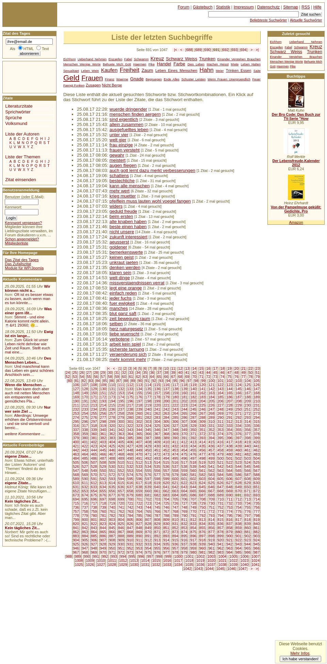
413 (193, 442)
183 (202, 397)
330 (202, 426)
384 (121, 438)
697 (103, 499)
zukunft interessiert (128, 236)
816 (230, 520)
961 (211, 548)
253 (76, 413)
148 (76, 393)
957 (175, 548)
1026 (90, 565)
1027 (101, 565)
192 (94, 401)
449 (139, 450)
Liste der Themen (22, 156)
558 (175, 471)
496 (184, 458)
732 (230, 503)
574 (130, 475)
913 (157, 540)
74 (222, 377)
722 (139, 503)
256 (103, 413)
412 (184, 442)
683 (166, 495)
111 (121, 385)
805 (130, 520)
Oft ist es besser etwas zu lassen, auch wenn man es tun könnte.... (29, 299)
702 (148, 499)
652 (76, 491)
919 (211, 540)
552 (121, 471)
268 (211, 413)
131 (112, 389)
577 (157, 475)
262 (157, 413)
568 (76, 475)
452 (166, 450)
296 (85, 422)
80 (70, 381)
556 (157, 471)
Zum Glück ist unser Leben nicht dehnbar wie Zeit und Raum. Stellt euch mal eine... (27, 346)
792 (202, 515)
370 (184, 434)
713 (248, 499)
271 (238, 413)
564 (230, 471)
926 (85, 544)
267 (202, 413)
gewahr (117, 155)
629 (248, 483)
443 (85, 450)
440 (248, 446)
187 (238, 397)
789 (175, 515)
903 (257, 536)
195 (121, 401)
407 (139, 442)
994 (123, 556)
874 (184, 532)
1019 (200, 560)
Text (45, 49)
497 (193, 458)
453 (175, 450)
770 (193, 511)
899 (220, 536)
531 (121, 466)
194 (112, 401)
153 (121, 393)
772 (211, 511)
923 (248, 540)
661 (157, 491)
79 (258, 377)
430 (157, 446)
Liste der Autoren (22, 134)
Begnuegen (154, 79)
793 (211, 515)
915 (175, 540)
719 (112, 503)
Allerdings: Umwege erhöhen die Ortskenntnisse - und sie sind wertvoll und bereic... (28, 421)
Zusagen (93, 85)
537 (175, 466)
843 (94, 528)
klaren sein (120, 272)
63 (145, 377)
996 (141, 556)
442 (76, 450)
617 (139, 483)
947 (85, 548)
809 (166, 520)
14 (194, 368)
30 (110, 372)
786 (148, 515)
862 (76, 532)
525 (257, 462)
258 (121, 413)
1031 (145, 565)
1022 (233, 560)
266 (193, 413)
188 (248, 397)
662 (166, 491)
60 (124, 377)
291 (230, 417)
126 (257, 385)
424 (103, 446)
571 (103, 475)
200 (166, 401)
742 (130, 507)
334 (238, 426)
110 (112, 385)
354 (230, 430)
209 (248, 401)
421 (76, 446)
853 (184, 528)
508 (103, 462)
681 (148, 495)
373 (211, 434)
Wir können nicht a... (27, 288)
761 (112, 511)
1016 (167, 560)
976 (157, 552)
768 (175, 511)
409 (157, 442)
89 (133, 381)
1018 (189, 560)
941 (220, 544)
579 (175, 475)
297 (94, 422)
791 (193, 515)
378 (257, 434)
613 (103, 483)
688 (189, 50)
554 (139, 471)
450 (148, 450)
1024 (255, 560)
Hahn (206, 69)
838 (238, 524)
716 (85, 503)
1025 (79, 565)
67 (173, 377)
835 (211, 524)
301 (130, 422)
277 (103, 417)
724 (157, 503)
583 (211, 475)
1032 (156, 565)
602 (193, 479)
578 (166, 475)
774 (230, 511)
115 (157, 385)
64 (152, 377)
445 (103, 450)
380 (85, 438)
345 (148, 430)
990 (87, 556)
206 (220, 401)
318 (94, 426)
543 (230, 466)
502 (238, 458)
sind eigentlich (124, 119)
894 (175, 536)
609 (257, 479)
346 (157, 430)
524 (248, 462)
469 (130, 454)
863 (85, 532)
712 (238, 499)
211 (76, 405)
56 (96, 377)
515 (166, 462)
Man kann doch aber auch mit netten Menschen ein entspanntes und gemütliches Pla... (27, 395)
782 (112, 515)
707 (193, 499)
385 (130, 438)
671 (248, 491)
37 (159, 372)
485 (85, 458)
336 (257, 426)
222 (175, 405)
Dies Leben (196, 64)
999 (168, 556)
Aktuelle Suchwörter (306, 20)
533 (139, 466)
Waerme (122, 79)
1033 (167, 565)
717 (94, 503)
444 (94, 450)
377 (248, 434)
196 (130, 401)
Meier (220, 71)
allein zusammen (127, 124)
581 (193, 475)
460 (238, 450)
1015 (156, 560)
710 (220, 499)
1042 (187, 569)
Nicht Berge (112, 85)
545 (248, 466)
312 (230, 422)
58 (110, 377)
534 (148, 466)
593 (112, 479)
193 (103, 401)
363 (121, 434)
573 (121, 475)
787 (157, 515)
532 (130, 466)
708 (202, 499)
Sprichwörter (17, 111)
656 (112, 491)
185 (220, 397)
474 (175, 454)
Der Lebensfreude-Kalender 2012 (296, 163)
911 (139, 540)
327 (175, 426)
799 (76, 520)
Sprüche (13, 117)
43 (201, 372)
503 (248, 458)
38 (166, 372)
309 (202, 422)
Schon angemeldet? (22, 239)
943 (238, 544)
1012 (123, 560)
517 (184, 462)
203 (193, 401)
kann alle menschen (130, 185)
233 (85, 409)
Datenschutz (268, 7)
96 (182, 381)
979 (184, 552)
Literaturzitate (18, 106)
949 (103, 548)
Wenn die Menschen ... (25, 385)
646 (211, 487)
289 (211, 417)
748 (184, 507)
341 (112, 430)
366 (148, 434)
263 (166, 413)
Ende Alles (171, 79)
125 (248, 385)
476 (193, 454)
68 (180, 377)
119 (193, 385)
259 (130, 413)
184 (211, 397)
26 (82, 372)
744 (148, 507)
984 (230, 552)
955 (157, 548)
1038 (222, 565)
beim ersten (121, 216)
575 (139, 475)
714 (257, 499)
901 (238, 536)
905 (85, 540)
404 (112, 442)
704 (166, 499)
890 (139, 536)
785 (139, 515)
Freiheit (130, 69)
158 (166, 393)
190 (76, 401)
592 (103, 479)
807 (148, 520)
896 (193, 536)
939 (202, 544)
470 (139, 454)
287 (193, 417)
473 (166, 454)
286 (184, 417)
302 (139, 422)
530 (112, 466)
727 (184, 503)
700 (130, 499)
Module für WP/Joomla (24, 268)
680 (139, 495)
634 (103, 487)
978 (175, 552)
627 (230, 483)
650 (248, 487)
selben (116, 323)
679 (130, 495)
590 (85, 479)
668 (220, 491)
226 (211, 405)
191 (85, 401)
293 (248, 417)
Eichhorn (69, 59)
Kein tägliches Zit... (22, 501)
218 (139, 405)
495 (175, 458)
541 (211, 466)
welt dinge (120, 277)
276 (94, 417)
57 (103, 377)
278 (112, 417)
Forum (184, 7)
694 (244, 50)
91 (147, 381)
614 (112, 483)
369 (175, 434)
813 (202, 520)
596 (139, 479)
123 (230, 385)
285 (175, 417)
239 (139, 409)
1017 (178, 560)
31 (117, 372)
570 (94, 475)
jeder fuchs (121, 298)
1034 (178, 565)
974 (139, 552)
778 (76, 515)
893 (166, 536)
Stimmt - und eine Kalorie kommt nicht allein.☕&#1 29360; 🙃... (27, 321)
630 (257, 483)
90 (140, 381)
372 (202, 434)
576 (148, 475)
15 (201, 368)
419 (248, 442)
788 (166, 515)
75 (229, 377)
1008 (79, 560)
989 (78, 556)
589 (76, 479)
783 (121, 515)
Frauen (92, 78)
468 (121, 454)
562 (211, 471)
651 (257, 487)
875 (193, 532)
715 (76, 503)
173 (112, 397)
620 (166, 483)
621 (175, 483)
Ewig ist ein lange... (29, 334)
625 (211, 483)
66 (166, 377)
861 (257, 528)
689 (198, 50)
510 (121, 462)
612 (94, 483)
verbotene (120, 339)
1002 (200, 556)
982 (211, 552)
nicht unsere (122, 231)
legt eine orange (126, 287)
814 (211, 520)
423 (94, 446)
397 (238, 438)
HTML (28, 49)
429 (148, 446)
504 (257, 458)
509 (112, 462)
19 (229, 368)
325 (157, 426)
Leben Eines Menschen (176, 70)
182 (193, 397)
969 (94, 552)
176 (139, 397)
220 (157, 405)
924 (257, 540)
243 (175, 409)
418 (238, 442)
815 (220, 520)
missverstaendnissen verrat (137, 282)
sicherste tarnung (127, 349)
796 (238, 515)
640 (157, 487)
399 (257, 438)
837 (230, 524)
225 (202, 405)
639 (148, 487)
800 (85, 520)
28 (96, 372)
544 (238, 466)
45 (215, 372)
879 (230, 532)
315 (257, 422)
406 (130, 442)
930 (121, 544)
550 (103, 471)
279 (121, 417)
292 (238, 417)
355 (238, 430)
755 (248, 507)
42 (194, 372)
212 (85, 405)
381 (94, 438)
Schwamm (141, 59)
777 (257, 511)
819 (257, 520)
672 (257, 491)
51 (258, 372)
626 (220, 483)
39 (173, 372)
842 (85, 528)
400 (76, 442)
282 (148, 417)
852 (175, 528)
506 (85, 462)
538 (184, 466)
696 (94, 499)
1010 (101, 560)
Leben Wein (90, 71)
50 (250, 372)
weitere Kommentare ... (24, 434)
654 (94, 491)
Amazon (296, 222)
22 (250, 368)
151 (103, 393)
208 (238, 401)
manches (119, 308)
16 (208, 368)
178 (157, 397)
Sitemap (290, 7)
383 (112, 438)
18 (222, 368)
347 (166, 430)
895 (184, 536)
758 (85, 511)
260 (139, 413)
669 (230, 491)
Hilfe (317, 7)
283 (157, 417)
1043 (198, 569)
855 (202, 528)
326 (166, 426)
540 (202, 466)
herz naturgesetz (126, 328)
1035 (189, 565)
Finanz (109, 79)
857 (220, 528)
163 (211, 393)
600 (175, 479)
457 (211, 450)
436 (211, 446)
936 (175, 544)
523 (238, 462)
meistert (118, 160)
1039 (233, 565)
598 (157, 479)
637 (130, 487)
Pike (151, 64)
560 (193, 471)
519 (202, 462)
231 (257, 405)
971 (112, 552)
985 (238, 552)
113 (139, 385)
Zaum (147, 70)
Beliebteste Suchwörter (268, 20)
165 (230, 393)
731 (220, 503)
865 (103, 532)
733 (238, 503)
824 (112, 524)
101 (220, 381)
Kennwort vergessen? (23, 223)
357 (257, 430)
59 (117, 377)
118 (184, 385)
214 (103, 405)
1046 (231, 569)
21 (244, 368)
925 (76, 544)
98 (196, 381)
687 (202, 495)
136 (157, 389)
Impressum (244, 7)
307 (184, 422)
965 (248, 548)
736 (76, 507)
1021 (222, 560)
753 (230, 507)
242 (166, 409)
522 (230, 462)
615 (121, 483)
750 (202, 507)
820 (76, 524)
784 (130, 515)
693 (234, 50)
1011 (112, 560)
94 (168, 381)
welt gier (118, 139)
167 (248, 393)
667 (211, 491)
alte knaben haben (128, 221)
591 (94, 479)
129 (94, 389)
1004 (222, 556)
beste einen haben (128, 226)
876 (202, 532)
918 (202, 540)
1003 (211, 556)
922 (238, 540)
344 (139, 430)
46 (222, 372)
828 (148, 524)
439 (238, 446)
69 (187, 377)
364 (130, 434)
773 (220, 511)
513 (148, 462)
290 (220, 417)
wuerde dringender (128, 109)
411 (175, 442)
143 (220, 389)
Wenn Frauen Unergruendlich (229, 79)
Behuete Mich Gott (117, 64)
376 (238, 434)
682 (157, 495)
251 (248, 409)
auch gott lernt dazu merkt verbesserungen (152, 170)
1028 (112, 565)
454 (184, 450)
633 (94, 487)
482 (248, 454)
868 (130, 532)
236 (112, 409)
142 (211, 389)
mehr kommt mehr (128, 359)
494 (166, 458)
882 (257, 532)
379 (76, 438)
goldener (118, 247)
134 (139, 389)
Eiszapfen (115, 59)
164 (220, 393)
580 (184, 475)
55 (89, 377)
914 (166, 540)
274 (76, 417)
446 (112, 450)
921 (230, 540)
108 (94, 385)
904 (76, 540)
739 (103, 507)
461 (248, 450)
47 (229, 372)
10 (166, 368)
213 (94, 405)
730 (211, 503)
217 (130, 405)
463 (76, 454)
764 (139, 511)
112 (130, 385)
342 (121, 430)
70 (194, 377)
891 (148, 536)
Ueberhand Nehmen (92, 59)
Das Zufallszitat (18, 264)
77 (244, 377)
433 (184, 446)
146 (248, 389)
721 (130, 503)
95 (175, 381)
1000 (178, 556)
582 (202, 475)
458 (220, 450)
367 (157, 434)
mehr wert (120, 190)
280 (130, 417)
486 (94, 458)
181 (184, 397)
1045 (220, 569)
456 (202, 450)
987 (257, 552)
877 (211, 532)
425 (112, 446)
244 (184, 409)
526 (76, 466)
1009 (90, 560)
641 (166, 487)
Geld (71, 78)
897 (202, 536)
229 (238, 405)
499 (211, 458)
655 (103, 491)
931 (130, 544)
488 (112, 458)
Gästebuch (203, 7)
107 (85, 385)
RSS (305, 7)
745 (157, 507)
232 (76, 409)
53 (75, 377)
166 (238, 393)
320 (112, 426)
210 (257, 401)
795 (230, 515)
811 (184, 520)
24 (68, 372)
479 (220, 454)
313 (238, 422)
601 (184, 479)
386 (139, 438)
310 (211, 422)
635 (112, 487)
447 (121, 450)
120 (202, 385)
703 (157, 499)
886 (103, 536)
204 (202, 401)
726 (175, 503)
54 (82, 377)
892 (157, 536)
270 (230, 413)
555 (148, 471)
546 (257, 466)
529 (103, 466)
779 (85, 515)
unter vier (119, 134)
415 (211, 442)
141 (202, 389)
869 (139, 532)
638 (139, 487)
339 (94, 430)
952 (130, 548)
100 (211, 381)
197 (139, 401)
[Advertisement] (23, 76)
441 (257, 446)
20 (236, 368)
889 (130, 536)
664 (184, 491)
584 (220, 475)
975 (148, 552)
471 (148, 454)
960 (202, 548)
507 (94, 462)
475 (184, 454)
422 (85, 446)
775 (238, 511)
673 (76, 495)
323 (139, 426)
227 (220, 405)
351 (202, 430)
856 (211, 528)
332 (220, 426)
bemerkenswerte (126, 252)
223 (184, 405)
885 (94, 536)
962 (220, 548)
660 (148, 491)
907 (103, 540)
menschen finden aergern (135, 114)
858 (230, 528)
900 (230, 536)
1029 (123, 565)
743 (139, 507)
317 (85, 426)
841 (76, 528)
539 (193, 466)
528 (94, 466)
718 (103, 503)
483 (257, 454)
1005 (233, 556)
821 (85, 524)
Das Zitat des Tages (21, 260)
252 (257, 409)
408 (148, 442)
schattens (119, 175)
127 (76, 389)
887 (112, 536)
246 (202, 409)
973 (130, 552)
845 (112, 528)
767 (166, 511)
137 (166, 389)
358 (76, 434)
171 (94, 397)
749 (193, 507)
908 (112, 540)
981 (202, 552)
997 (150, 556)
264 (175, 413)
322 (130, 426)
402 (94, 442)
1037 (211, 565)
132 (121, 389)
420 (257, 442)
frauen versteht (125, 150)
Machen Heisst (217, 64)
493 (157, 458)
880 (238, 532)
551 (112, 471)
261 (148, 413)
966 (257, 548)
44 (208, 372)
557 (166, 471)
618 (148, 483)
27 (89, 372)
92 (154, 381)
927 (94, 544)
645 (202, 487)
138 (175, 389)
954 (148, 548)
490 (130, 458)
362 (112, 434)
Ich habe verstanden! (300, 659)
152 (112, 393)
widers (116, 206)
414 (202, 442)
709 (211, 499)
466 (103, 454)
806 (139, 520)
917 (193, 540)
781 (103, 515)
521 (220, 462)
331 (211, 426)
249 (230, 409)
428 (139, 446)
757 (76, 511)
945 (257, 544)
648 (230, 487)
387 (148, 438)
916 (184, 540)
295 (76, 422)
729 (202, 503)
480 (230, 454)
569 (85, 475)
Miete (235, 64)
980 (193, 552)
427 (130, 446)
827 (139, 524)
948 (94, 548)
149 (85, 393)
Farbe (179, 63)
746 (166, 507)
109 (103, 385)
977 (166, 552)
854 (193, 528)
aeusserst (119, 241)
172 (103, 397)
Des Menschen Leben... (28, 360)
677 (112, 495)
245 (193, 409)
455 (193, 450)
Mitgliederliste (16, 243)
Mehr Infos (299, 653)
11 (173, 368)
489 (121, 458)
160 (184, 393)
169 (76, 397)
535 (157, 466)
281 (139, 417)
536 (166, 466)
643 (184, 487)
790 (184, 515)
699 (121, 499)
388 (157, 438)
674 (85, 495)
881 (248, 532)
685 (184, 495)
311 (220, 422)
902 (248, 536)
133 (130, 389)
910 (130, 540)
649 (238, 487)
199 (157, 401)
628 (238, 483)
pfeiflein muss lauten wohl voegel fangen (150, 201)
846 (121, 528)
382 (103, 438)
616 (130, 483)
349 (184, 430)
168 (257, 393)
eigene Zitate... (18, 456)
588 (257, 475)
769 (184, 511)
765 (148, 511)
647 (220, 487)
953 (139, 548)
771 (202, 511)
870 (148, 532)
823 (103, 524)
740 (112, 507)
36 (152, 372)
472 (157, 454)
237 (121, 409)
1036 (200, 565)
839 (248, 524)
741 (121, 507)
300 (121, 422)
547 (76, 471)
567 (257, 471)
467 (112, 454)
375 (230, 434)
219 (148, 405)
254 (85, 413)
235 (103, 409)
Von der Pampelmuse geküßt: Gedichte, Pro (296, 209)
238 (130, 409)
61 (131, 377)
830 (166, 524)
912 (148, 540)
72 (208, 377)
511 (130, 462)
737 (85, 507)
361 (103, 434)
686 (193, 495)
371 (193, 434)
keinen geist (122, 257)
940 (211, 544)
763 (130, 511)
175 (130, 397)
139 (184, 389)
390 (175, 438)
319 (103, 426)
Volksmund (16, 123)
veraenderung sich (128, 354)
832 (184, 524)
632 (85, 487)
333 (230, 426)
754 (238, 507)
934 (157, 544)
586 (238, 475)
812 (193, 520)
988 (69, 556)
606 (230, 479)
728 (193, 503)
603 (202, 479)
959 (193, 548)
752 (220, 507)
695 (85, 499)
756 (257, 507)
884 (85, 536)
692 (226, 50)
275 (85, 417)
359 (85, 434)
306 (175, 422)
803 (112, 520)
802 (103, 520)
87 (119, 381)
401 (85, 442)
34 (138, 372)
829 (157, 524)
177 (148, 397)
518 (193, 462)
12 (180, 368)
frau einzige (121, 144)
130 (103, 389)
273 (257, 413)
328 (184, 426)
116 (166, 385)
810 (175, 520)
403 (103, 442)
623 (193, 483)
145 (238, 389)
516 (175, 462)
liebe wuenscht (125, 333)
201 (175, 401)
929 (112, 544)
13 (187, 368)
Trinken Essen (238, 70)
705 (175, 499)
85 (105, 381)
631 (76, 487)
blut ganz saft (123, 313)
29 (103, 372)
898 (211, 536)
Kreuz (157, 58)
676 (103, 495)
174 (121, 397)
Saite (257, 71)
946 (76, 548)
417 (230, 442)
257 (112, 413)
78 (250, 377)
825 (121, 524)
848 (139, 528)
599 (166, 479)
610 (76, 483)
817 (238, 520)
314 (248, 422)
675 (94, 495)
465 (94, 454)
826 (130, 524)
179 (166, 397)
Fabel (128, 59)
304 (157, 422)
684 (175, 495)
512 (139, 462)
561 (202, 471)
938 (193, 544)
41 (187, 372)
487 (103, 458)
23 (258, 368)
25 (75, 372)
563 (220, 471)
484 (76, 458)
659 (139, 491)
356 (248, 430)
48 (236, 372)
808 (157, 520)
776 (248, 511)
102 (230, 381)
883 (76, 536)
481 (238, 454)
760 (103, 511)
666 (202, 491)
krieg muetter (123, 196)
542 (220, 466)
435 (202, 446)
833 (193, 524)
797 (248, 515)
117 (175, 385)
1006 (245, 556)
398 (248, 438)
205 (211, 401)
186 (230, 397)
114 (148, 385)
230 (248, 405)
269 (220, 413)
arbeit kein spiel (125, 344)
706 (184, 499)
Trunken (207, 58)
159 (175, 393)
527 (85, 466)
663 (175, 491)
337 (76, 430)
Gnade (137, 78)
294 (257, 417)
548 (85, 471)
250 (238, 409)
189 (257, 397)
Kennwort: (13, 207)
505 (76, 462)
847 (130, 528)
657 (121, 491)
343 (130, 430)
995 (132, 556)
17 (215, 368)
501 (230, 458)
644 (193, 487)
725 (166, 503)
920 (220, 540)
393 (202, 438)
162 (202, 393)
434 (193, 446)
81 (77, 381)
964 (238, 548)
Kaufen (109, 70)
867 (121, 532)
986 (248, 552)
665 (193, 491)
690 (208, 50)
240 (148, 409)
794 (220, 515)
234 (94, 409)
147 (257, 389)
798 (257, 515)
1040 (245, 565)
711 (230, 499)
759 (94, 511)
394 (211, 438)
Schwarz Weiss (181, 58)
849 (148, 528)
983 (220, 552)
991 (96, 556)
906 (94, 540)
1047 (243, 569)
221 (166, 405)
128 (85, 389)
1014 (145, 560)
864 (94, 532)
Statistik (223, 7)
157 (157, 393)
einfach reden (123, 293)
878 (220, 532)
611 (85, 483)
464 (85, 454)
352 (211, 430)
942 (230, 544)
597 (148, 479)
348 (175, 430)
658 (130, 491)
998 (159, 556)
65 (159, 377)
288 (202, 417)
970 (103, 552)
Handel (164, 63)
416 (220, 442)
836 (220, 524)
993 (114, 556)
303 (148, 422)
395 (220, 438)
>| (257, 50)
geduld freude (123, 211)
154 (130, 393)
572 (112, 475)
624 (202, 483)
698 (112, 499)
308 (193, 422)
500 (220, 458)
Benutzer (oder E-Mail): (24, 197)
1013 (134, 560)
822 (94, 524)
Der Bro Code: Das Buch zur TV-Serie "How (296, 116)
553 (130, 471)
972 (121, 552)
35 (145, 372)
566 (248, 471)
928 (103, 544)
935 (166, 544)
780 (94, 515)
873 (175, 532)
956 (166, 548)
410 (166, 442)
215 (112, 405)
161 (193, 393)
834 (202, 524)
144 (230, 389)
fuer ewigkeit (122, 303)
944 (248, 544)
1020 (211, 560)
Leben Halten (251, 64)
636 (121, 487)
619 (157, 483)
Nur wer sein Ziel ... (28, 409)
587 (248, 475)
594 (121, 479)
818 (248, 520)
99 (203, 381)
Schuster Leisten (193, 79)
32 (124, 372)
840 (257, 524)
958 (184, 548)
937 (184, 544)
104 (248, 381)
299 (112, 422)
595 (130, 479)
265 (184, 413)
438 (230, 446)
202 (184, 401)
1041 (255, 565)
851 (166, 528)
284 (166, 417)
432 (175, 446)
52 (68, 377)
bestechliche (122, 180)
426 (121, 446)
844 (103, 528)
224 (193, 405)
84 (98, 381)
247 (211, 409)
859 (238, 528)
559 (184, 471)
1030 (134, 565)
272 (248, 413)
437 (220, 446)
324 (148, 426)
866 (112, 532)
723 (148, 503)
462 (257, 450)
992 (105, 556)
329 (193, 426)
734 (248, 503)
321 (121, 426)
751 (211, 507)
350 (193, 430)
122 (220, 385)
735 (257, 503)
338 (85, 430)
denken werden (125, 267)
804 (121, 520)
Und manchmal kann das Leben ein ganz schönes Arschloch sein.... (29, 370)
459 (230, 450)
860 (248, 528)
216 (121, 405)
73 (215, 377)
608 (248, 479)
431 (166, 446)
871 (157, 532)
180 (175, 397)
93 (161, 381)
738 (94, 507)
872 (166, 532)
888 (121, 536)
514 (157, 462)
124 (238, 385)
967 (76, 552)
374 (220, 434)
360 (94, 434)
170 (85, 397)
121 (211, 385)
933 (148, 544)
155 (139, 393)
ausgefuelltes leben (129, 129)
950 (112, 548)
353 (220, 430)
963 (230, 548)
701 (139, 499)
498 (202, 458)
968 (85, 552)
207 (230, 401)
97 (189, 381)
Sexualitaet (71, 71)
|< (175, 50)
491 (139, 458)
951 (121, 548)
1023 (245, 560)
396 (230, 438)
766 (157, 511)
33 (131, 372)
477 (202, 454)
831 (175, 524)
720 (121, 503)
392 (193, 438)
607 (238, 479)
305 (166, 422)
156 (148, 393)
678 (121, 495)
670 (238, 491)
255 (94, 413)
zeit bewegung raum (130, 318)
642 (175, 487)
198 (148, 401)
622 (184, 483)
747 (175, 507)
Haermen (139, 64)
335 (248, 426)
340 (103, 430)
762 (121, 511)
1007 (255, 556)
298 (103, 422)
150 (94, 393)
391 (184, 438)
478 (211, 454)
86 (112, 381)
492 (148, 458)
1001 (189, 556)
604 (211, 479)
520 (211, 462)
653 (85, 491)
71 (201, 377)
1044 (209, 569)
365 (139, 434)
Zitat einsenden (20, 179)
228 (230, 405)
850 (157, 528)
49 (244, 372)
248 (220, 409)
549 (94, 471)
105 (257, 381)
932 (139, 544)
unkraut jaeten (124, 262)
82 (84, 381)
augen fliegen (123, 165)
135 (148, 389)
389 (166, 438)
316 (76, 426)
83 (91, 381)
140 (193, 389)
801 (94, 520)
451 (157, 450)
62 (138, 377)
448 (130, 450)
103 (238, 381)
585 (230, 475)
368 (166, 434)
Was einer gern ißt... (28, 311)
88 (126, 381)
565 (238, 471)
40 (180, 372)
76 (236, 377)
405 (121, 442)
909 (121, 540)
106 (76, 385)
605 (220, 479)
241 (157, 409)
